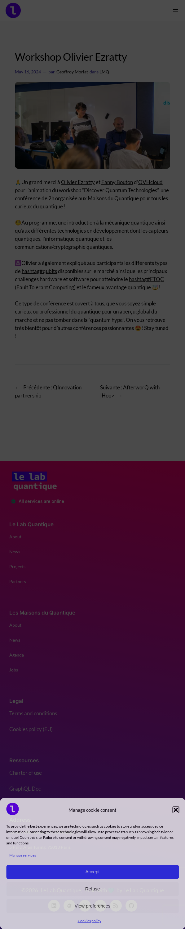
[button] (176, 810)
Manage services (22, 855)
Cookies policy (89, 920)
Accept (93, 871)
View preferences (93, 905)
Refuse (92, 888)
